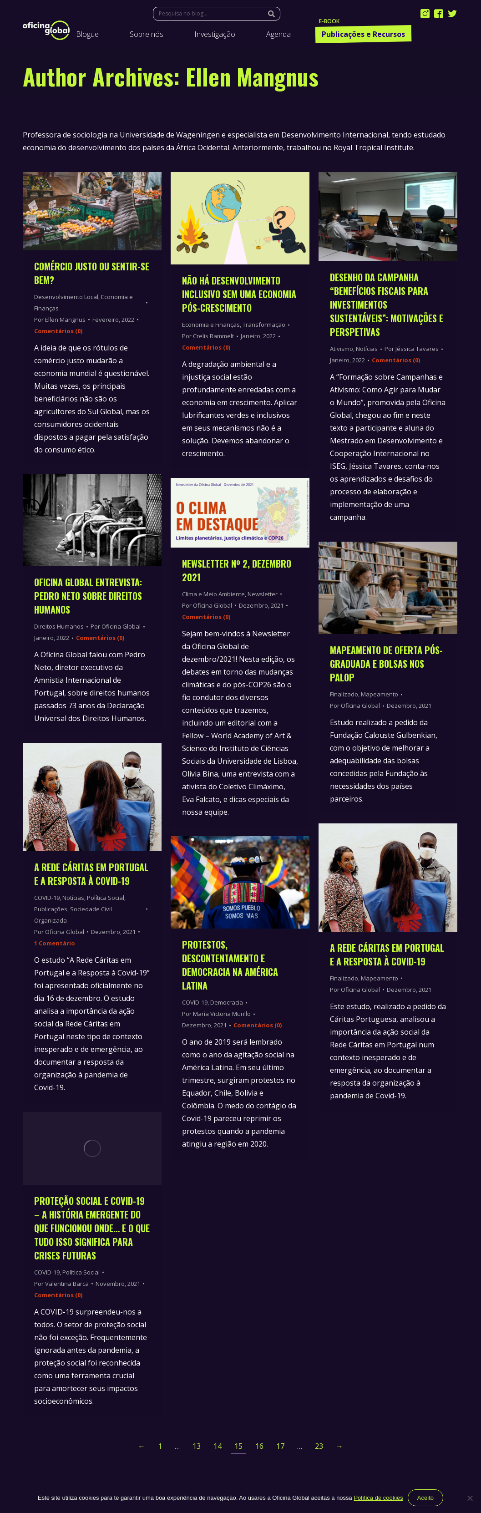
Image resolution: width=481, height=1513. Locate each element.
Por (60, 319)
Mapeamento (379, 694)
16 (259, 1446)
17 (280, 1446)
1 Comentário (54, 943)
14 (217, 1446)
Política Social (105, 898)
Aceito (425, 1497)
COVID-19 (47, 898)
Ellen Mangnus (252, 76)
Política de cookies (378, 1497)
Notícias (73, 898)
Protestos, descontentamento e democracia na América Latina (230, 965)
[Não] (469, 1498)
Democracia (226, 1002)
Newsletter (263, 594)
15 (238, 1446)
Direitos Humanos (59, 626)
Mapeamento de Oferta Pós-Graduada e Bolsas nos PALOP (386, 663)
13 (196, 1446)
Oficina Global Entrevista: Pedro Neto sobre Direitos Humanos (88, 595)
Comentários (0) (58, 331)
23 (319, 1446)
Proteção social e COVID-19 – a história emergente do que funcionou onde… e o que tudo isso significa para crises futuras (92, 1228)
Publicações (50, 909)
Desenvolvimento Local (66, 297)
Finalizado (344, 694)
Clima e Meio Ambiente (213, 594)
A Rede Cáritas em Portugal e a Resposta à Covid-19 (91, 874)
